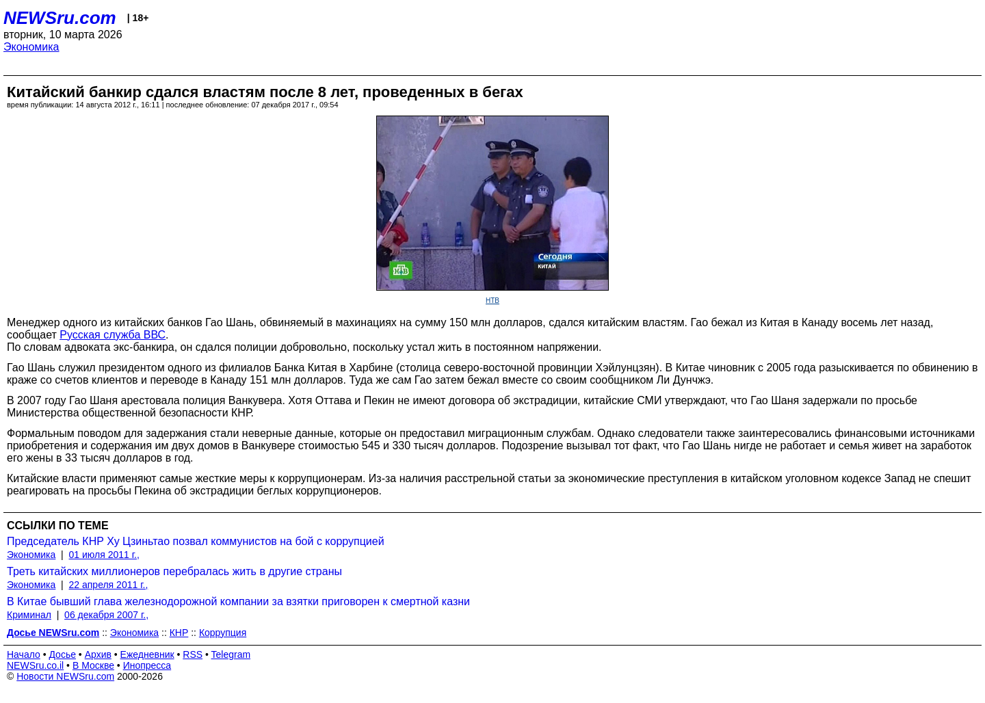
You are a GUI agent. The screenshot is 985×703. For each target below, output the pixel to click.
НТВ (492, 300)
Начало (23, 654)
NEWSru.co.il (35, 665)
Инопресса (147, 665)
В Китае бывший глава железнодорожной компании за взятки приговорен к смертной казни (238, 601)
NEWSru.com (59, 18)
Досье (62, 654)
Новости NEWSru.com (65, 676)
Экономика (31, 47)
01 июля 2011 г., (104, 554)
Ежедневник (147, 654)
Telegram (231, 654)
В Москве (93, 665)
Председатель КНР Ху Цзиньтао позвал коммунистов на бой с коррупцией (195, 541)
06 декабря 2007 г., (106, 614)
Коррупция (222, 632)
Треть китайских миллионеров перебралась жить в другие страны (174, 571)
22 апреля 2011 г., (108, 584)
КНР (179, 632)
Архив (98, 654)
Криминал (29, 614)
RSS (192, 654)
